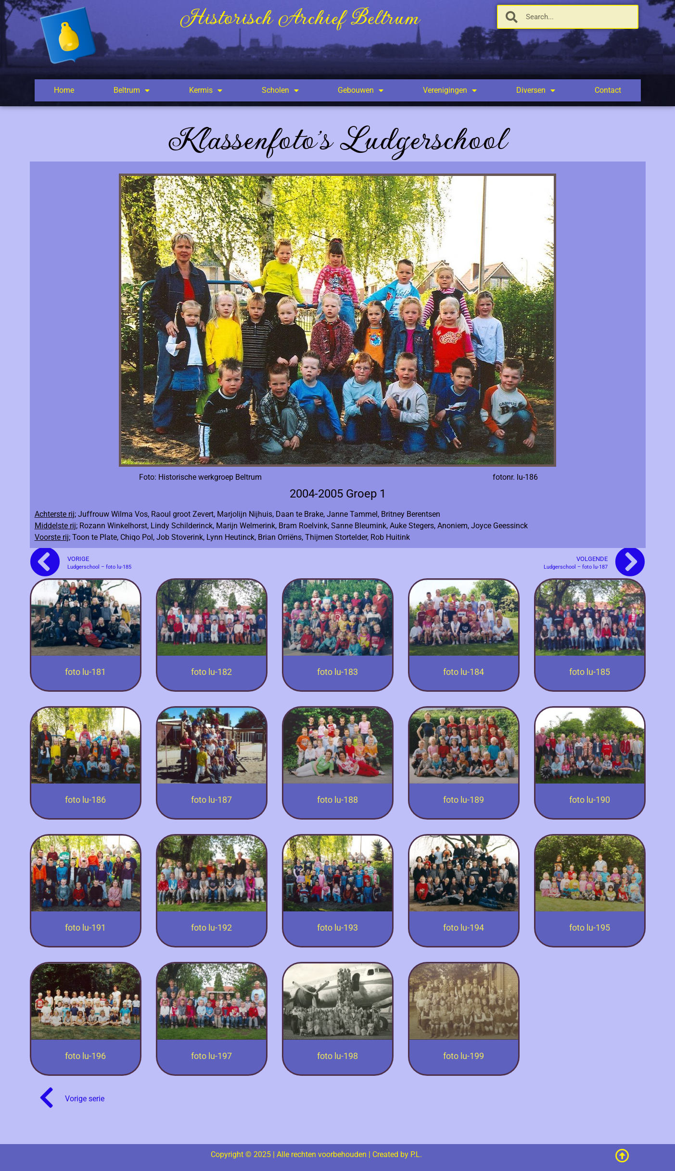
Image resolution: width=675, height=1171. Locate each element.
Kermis (205, 90)
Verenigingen (450, 90)
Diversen (535, 90)
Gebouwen (360, 90)
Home (64, 90)
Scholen (280, 90)
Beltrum (132, 90)
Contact (608, 90)
